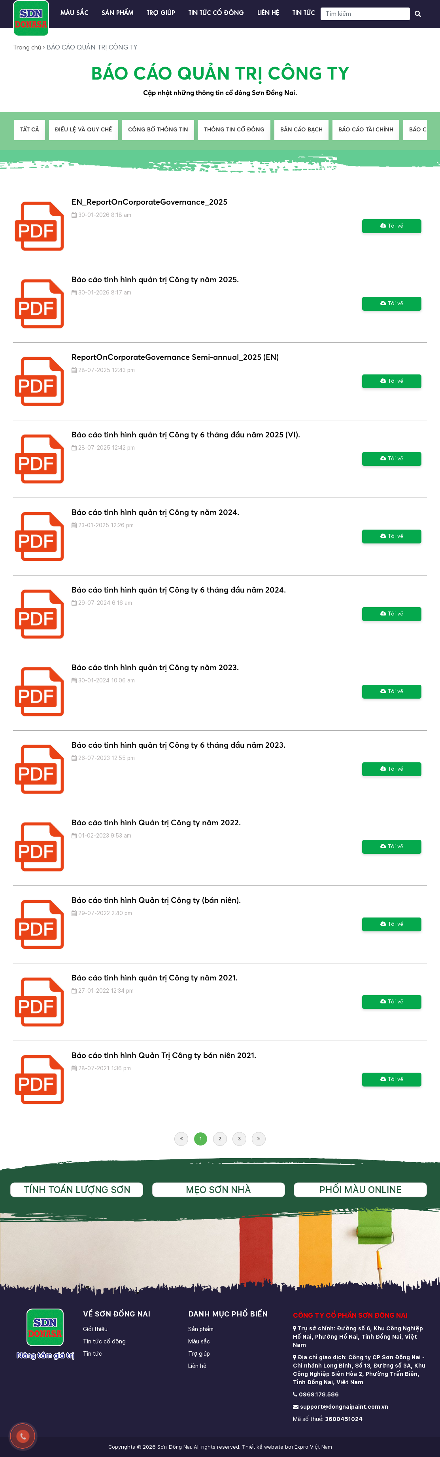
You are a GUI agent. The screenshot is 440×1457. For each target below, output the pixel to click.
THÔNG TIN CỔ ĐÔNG (234, 130)
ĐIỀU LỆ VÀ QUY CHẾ (83, 130)
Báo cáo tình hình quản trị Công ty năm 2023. (155, 668)
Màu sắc (74, 12)
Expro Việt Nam (313, 1447)
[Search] (365, 14)
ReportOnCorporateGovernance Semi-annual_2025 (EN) (175, 357)
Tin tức (304, 12)
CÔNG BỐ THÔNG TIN (158, 130)
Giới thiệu (95, 1329)
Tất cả (29, 130)
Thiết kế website (262, 1447)
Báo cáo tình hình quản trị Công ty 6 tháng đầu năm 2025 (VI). (186, 435)
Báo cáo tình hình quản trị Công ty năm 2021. (155, 978)
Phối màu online (360, 1189)
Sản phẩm (117, 12)
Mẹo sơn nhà (218, 1189)
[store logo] (31, 18)
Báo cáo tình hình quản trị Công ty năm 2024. (155, 513)
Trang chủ (27, 47)
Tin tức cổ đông (216, 12)
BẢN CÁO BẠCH (301, 130)
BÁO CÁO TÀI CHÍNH (365, 130)
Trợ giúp (161, 12)
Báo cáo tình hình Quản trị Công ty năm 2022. (156, 823)
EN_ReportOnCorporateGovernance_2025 (149, 202)
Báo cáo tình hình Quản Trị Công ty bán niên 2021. (164, 1056)
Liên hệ (268, 12)
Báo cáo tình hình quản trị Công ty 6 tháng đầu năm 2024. (179, 590)
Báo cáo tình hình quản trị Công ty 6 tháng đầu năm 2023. (178, 745)
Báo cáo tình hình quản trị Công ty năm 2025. (155, 280)
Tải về (391, 226)
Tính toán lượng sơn (76, 1189)
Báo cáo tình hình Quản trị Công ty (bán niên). (156, 900)
